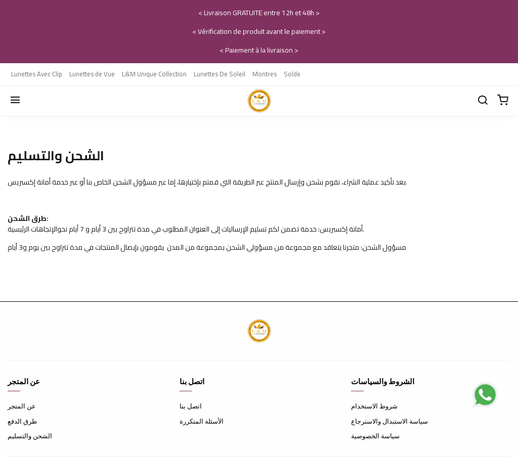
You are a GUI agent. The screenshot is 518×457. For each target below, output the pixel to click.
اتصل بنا (191, 406)
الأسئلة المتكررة (202, 421)
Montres (264, 74)
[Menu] (15, 100)
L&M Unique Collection (154, 74)
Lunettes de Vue (92, 74)
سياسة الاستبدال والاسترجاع (389, 421)
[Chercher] (482, 100)
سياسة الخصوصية (375, 436)
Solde (292, 74)
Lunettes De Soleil (219, 74)
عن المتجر (22, 406)
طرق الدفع (22, 421)
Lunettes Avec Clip (36, 74)
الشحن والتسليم (30, 436)
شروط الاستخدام (374, 406)
